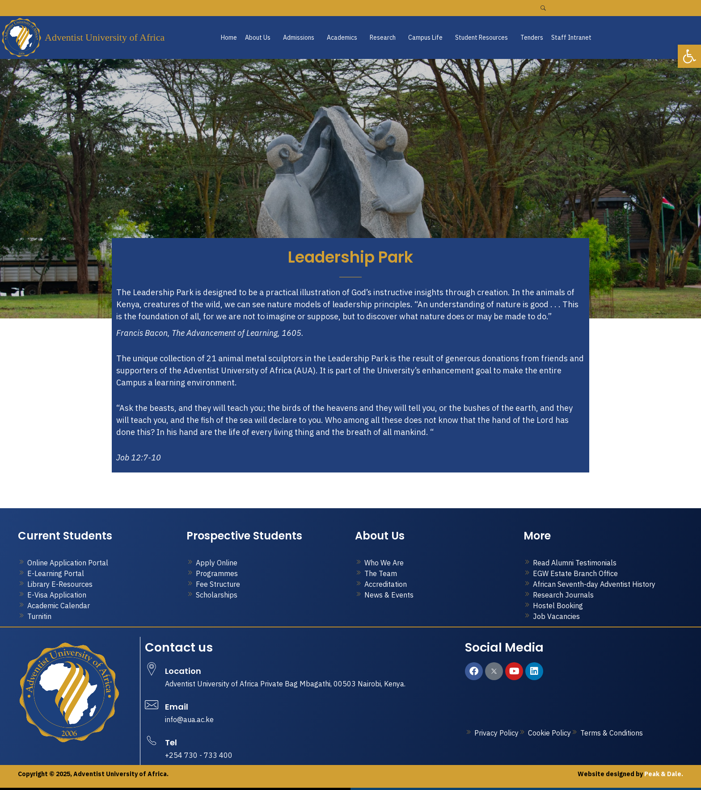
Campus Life (425, 37)
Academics (342, 37)
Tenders (531, 37)
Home (229, 37)
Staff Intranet (571, 37)
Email (176, 706)
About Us (257, 37)
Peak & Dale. (663, 774)
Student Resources (481, 37)
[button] (260, 37)
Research (383, 37)
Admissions (298, 37)
